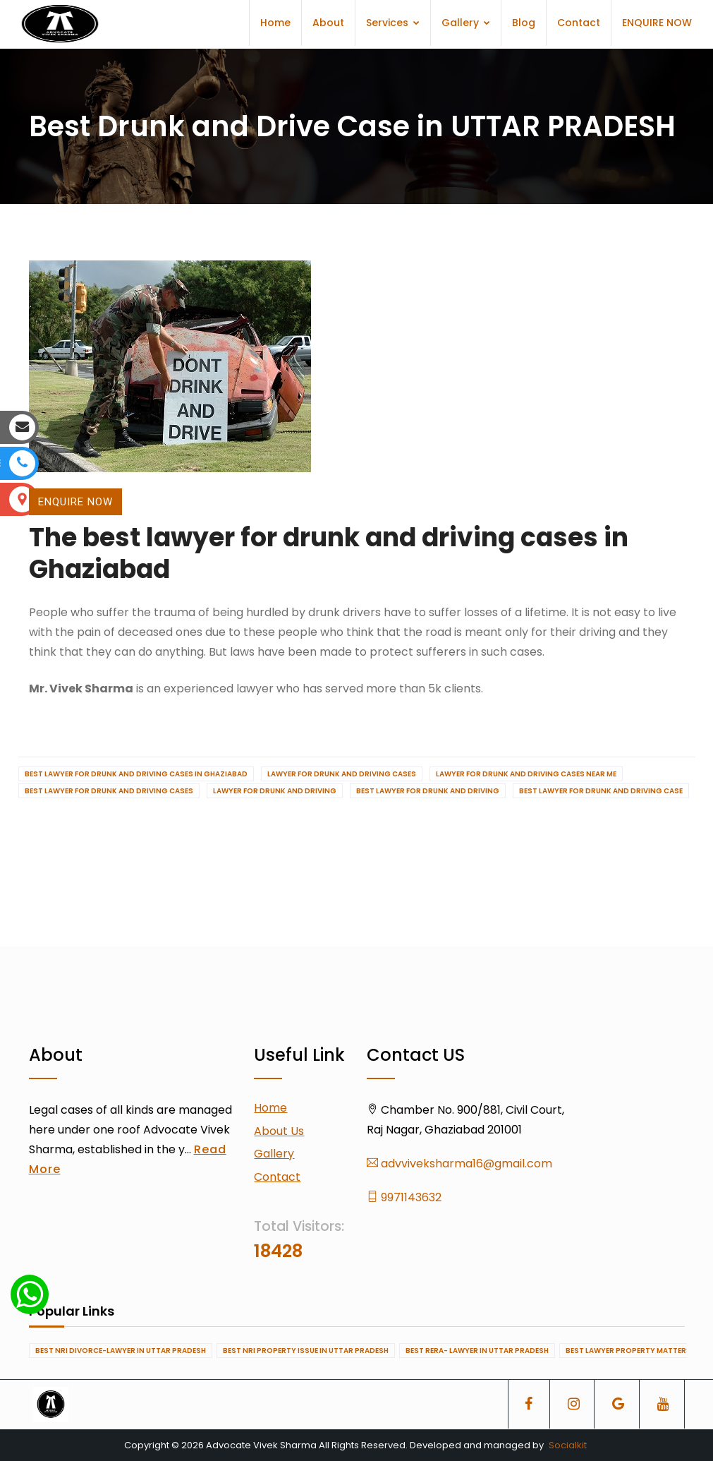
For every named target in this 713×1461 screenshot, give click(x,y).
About (328, 23)
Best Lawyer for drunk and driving (427, 791)
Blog (523, 23)
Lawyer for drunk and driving (274, 791)
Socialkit (568, 1445)
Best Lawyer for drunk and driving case (601, 791)
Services (393, 23)
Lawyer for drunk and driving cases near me (526, 774)
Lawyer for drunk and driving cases (341, 774)
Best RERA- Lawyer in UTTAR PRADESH (477, 1350)
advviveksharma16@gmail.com (459, 1163)
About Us (279, 1131)
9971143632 (404, 1197)
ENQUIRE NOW (657, 23)
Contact (578, 23)
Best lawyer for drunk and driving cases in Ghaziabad (136, 774)
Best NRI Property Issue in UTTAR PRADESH (306, 1350)
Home (275, 23)
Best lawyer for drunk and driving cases (109, 791)
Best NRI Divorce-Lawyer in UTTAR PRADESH (120, 1350)
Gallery (465, 23)
